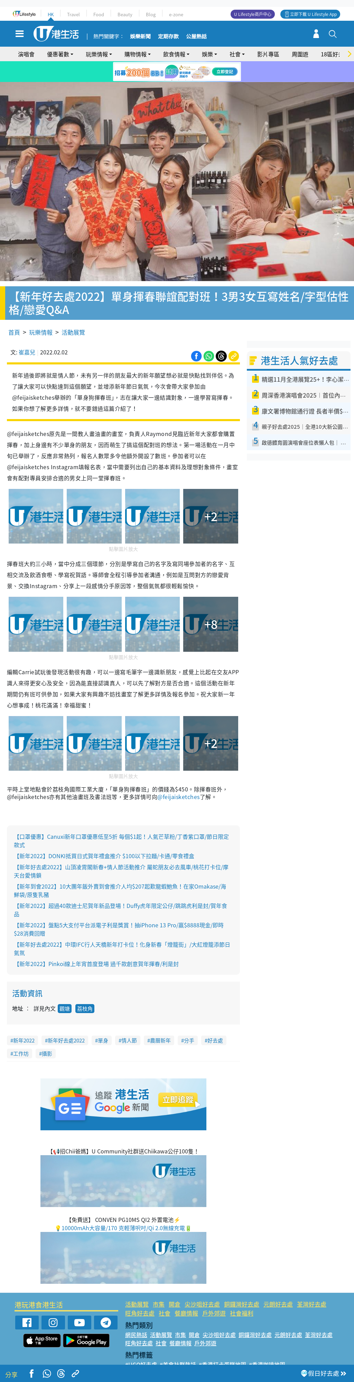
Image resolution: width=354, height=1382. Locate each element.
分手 (189, 1020)
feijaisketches (181, 777)
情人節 (129, 1020)
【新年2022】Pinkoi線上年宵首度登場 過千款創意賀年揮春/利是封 (96, 944)
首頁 (14, 312)
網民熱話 (136, 1315)
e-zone (176, 14)
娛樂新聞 (140, 36)
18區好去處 (335, 54)
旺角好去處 (140, 1293)
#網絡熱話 (137, 1361)
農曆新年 (160, 1020)
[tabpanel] (177, 71)
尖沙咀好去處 (202, 1284)
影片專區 (268, 54)
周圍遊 (300, 54)
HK (51, 14)
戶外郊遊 (214, 1293)
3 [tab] (178, 80)
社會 (235, 54)
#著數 (311, 1353)
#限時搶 (190, 1353)
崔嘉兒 (27, 332)
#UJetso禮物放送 (224, 1353)
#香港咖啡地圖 (267, 1345)
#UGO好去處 (141, 1345)
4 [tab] (185, 80)
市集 (159, 1284)
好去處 (215, 1020)
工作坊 (21, 1034)
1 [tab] (164, 80)
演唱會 (26, 54)
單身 (103, 1020)
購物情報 (135, 54)
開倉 (174, 1284)
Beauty (125, 14)
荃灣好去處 (311, 1284)
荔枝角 (85, 988)
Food (98, 14)
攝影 (47, 1034)
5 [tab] (192, 80)
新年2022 (24, 1020)
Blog (151, 14)
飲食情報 (174, 54)
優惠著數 (58, 54)
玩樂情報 (97, 54)
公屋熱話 (196, 36)
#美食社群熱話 (178, 1345)
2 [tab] (171, 80)
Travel (73, 14)
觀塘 (64, 988)
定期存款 (168, 36)
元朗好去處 (278, 1284)
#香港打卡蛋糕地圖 (222, 1345)
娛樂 (207, 54)
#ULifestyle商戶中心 (275, 1353)
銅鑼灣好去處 (241, 1284)
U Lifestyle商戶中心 (252, 14)
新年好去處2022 (66, 1020)
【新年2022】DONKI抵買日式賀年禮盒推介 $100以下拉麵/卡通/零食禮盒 (104, 836)
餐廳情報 (186, 1293)
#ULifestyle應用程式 (151, 1353)
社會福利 (241, 1293)
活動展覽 (73, 312)
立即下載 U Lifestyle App (313, 14)
